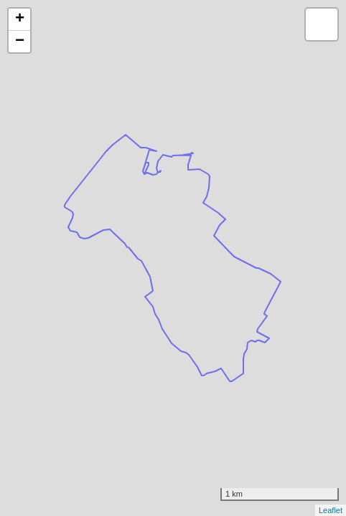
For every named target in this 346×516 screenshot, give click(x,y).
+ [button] (19, 19)
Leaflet (330, 510)
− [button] (19, 41)
